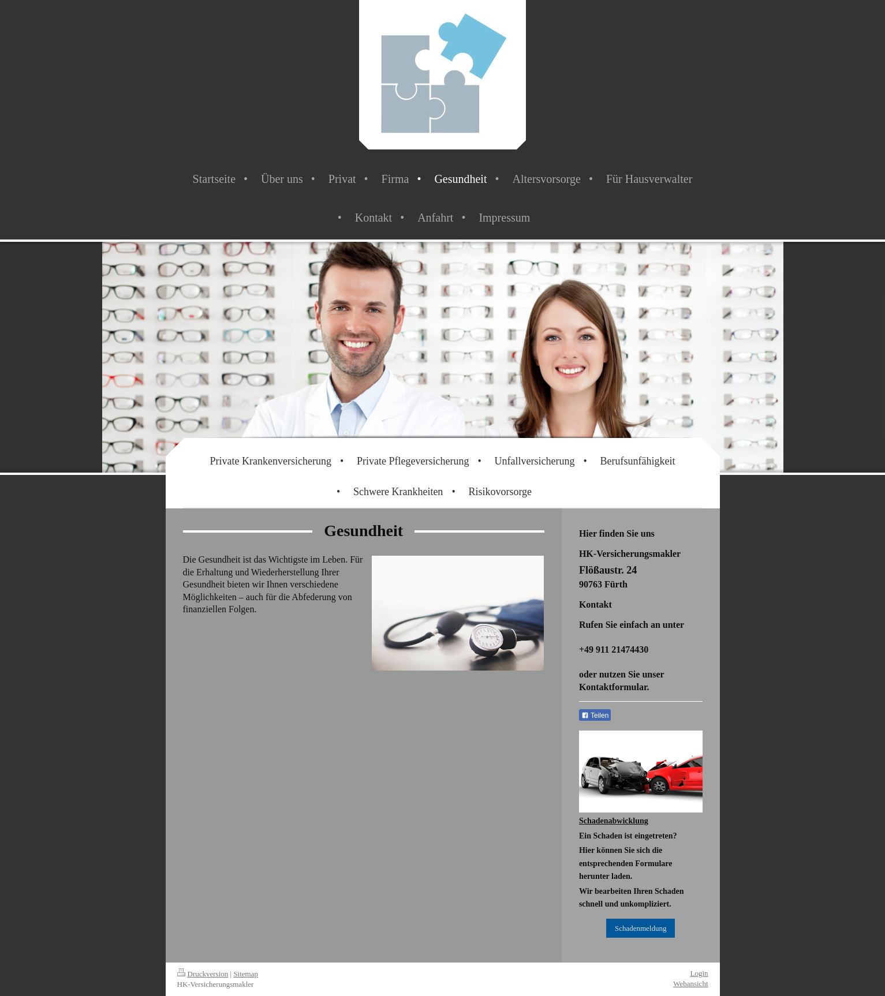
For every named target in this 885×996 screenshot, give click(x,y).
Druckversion (203, 973)
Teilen (594, 716)
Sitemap (245, 973)
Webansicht (690, 983)
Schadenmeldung (641, 928)
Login (699, 973)
